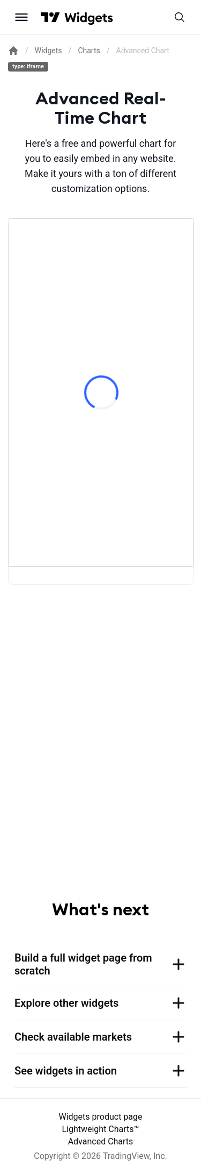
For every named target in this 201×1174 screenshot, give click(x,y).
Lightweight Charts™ (100, 1129)
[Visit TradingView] (50, 17)
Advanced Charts (100, 1141)
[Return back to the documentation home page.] (13, 50)
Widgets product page (101, 1117)
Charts (89, 50)
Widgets (48, 50)
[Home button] (88, 17)
